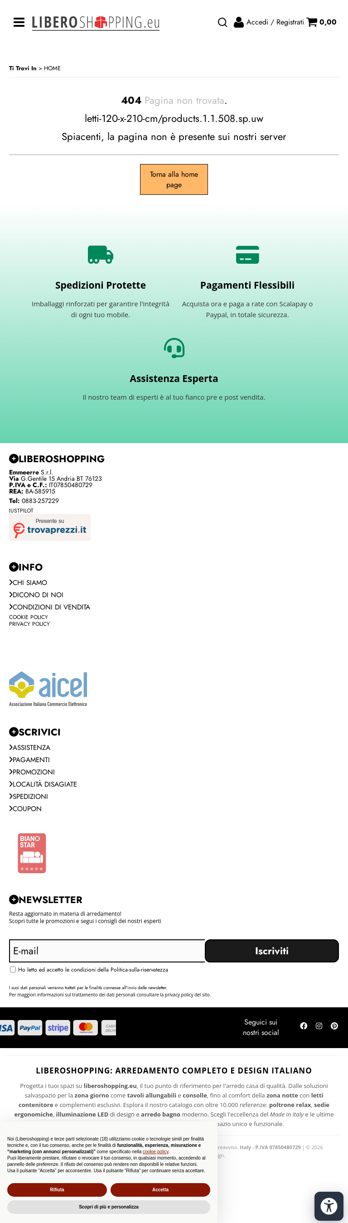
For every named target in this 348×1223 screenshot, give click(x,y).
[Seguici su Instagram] (319, 1032)
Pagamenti (30, 762)
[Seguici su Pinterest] (334, 1032)
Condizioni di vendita (52, 608)
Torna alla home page (174, 179)
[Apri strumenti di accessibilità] (328, 1206)
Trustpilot (19, 511)
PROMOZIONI (33, 775)
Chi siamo (29, 583)
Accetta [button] (160, 1189)
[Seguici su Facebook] (303, 1032)
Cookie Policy (28, 618)
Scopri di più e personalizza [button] (109, 1206)
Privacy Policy (29, 625)
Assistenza (31, 749)
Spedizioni (30, 800)
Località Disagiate (45, 788)
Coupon (26, 813)
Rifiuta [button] (57, 1189)
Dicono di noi (37, 595)
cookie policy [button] (156, 1151)
